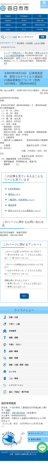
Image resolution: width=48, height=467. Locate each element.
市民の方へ (17, 53)
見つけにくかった (20, 258)
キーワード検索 (9, 36)
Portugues (24, 16)
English (8, 16)
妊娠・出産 (13, 317)
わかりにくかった (20, 274)
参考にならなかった (16, 287)
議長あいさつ (14, 194)
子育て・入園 (14, 324)
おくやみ (12, 372)
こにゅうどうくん (8, 47)
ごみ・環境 (13, 378)
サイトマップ (37, 433)
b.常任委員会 (14, 189)
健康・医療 (13, 358)
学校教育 (12, 331)
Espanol (8, 21)
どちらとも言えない (33, 283)
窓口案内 (20, 43)
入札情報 (29, 43)
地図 (8, 410)
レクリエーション (16, 385)
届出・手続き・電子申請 (19, 392)
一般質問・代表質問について (21, 200)
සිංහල (24, 29)
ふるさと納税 (39, 43)
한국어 (24, 21)
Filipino (8, 25)
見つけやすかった (15, 255)
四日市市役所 (14, 7)
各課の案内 (36, 439)
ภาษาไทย (40, 29)
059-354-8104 (18, 413)
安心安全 (29, 53)
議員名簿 (12, 205)
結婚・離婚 (13, 351)
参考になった (13, 283)
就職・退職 (13, 338)
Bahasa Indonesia (40, 25)
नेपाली (24, 25)
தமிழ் (8, 29)
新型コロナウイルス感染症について (24, 211)
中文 (40, 16)
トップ (7, 53)
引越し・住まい (15, 344)
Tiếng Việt (40, 21)
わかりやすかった (15, 270)
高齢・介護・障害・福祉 (19, 365)
